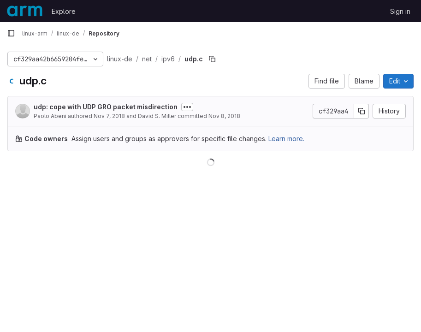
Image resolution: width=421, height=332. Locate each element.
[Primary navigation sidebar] (11, 33)
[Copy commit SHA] (361, 111)
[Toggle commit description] (187, 107)
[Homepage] (24, 11)
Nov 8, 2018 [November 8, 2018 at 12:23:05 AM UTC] (224, 116)
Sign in (400, 11)
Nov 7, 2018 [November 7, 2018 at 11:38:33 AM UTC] (109, 116)
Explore (64, 11)
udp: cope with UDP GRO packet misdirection (106, 107)
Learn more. (286, 138)
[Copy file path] (212, 59)
